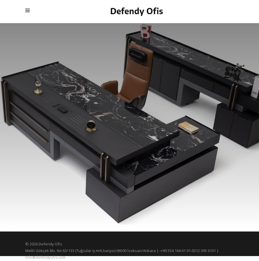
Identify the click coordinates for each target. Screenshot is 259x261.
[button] (8, 225)
